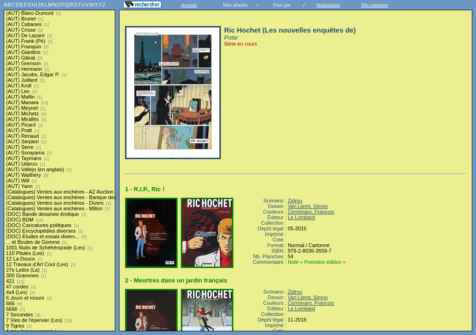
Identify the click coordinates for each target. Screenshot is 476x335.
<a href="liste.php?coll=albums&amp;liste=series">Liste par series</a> (59, 165)
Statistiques (328, 4)
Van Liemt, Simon (308, 206)
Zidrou (295, 200)
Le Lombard (301, 217)
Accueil (189, 4)
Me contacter (374, 4)
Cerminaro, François (311, 211)
